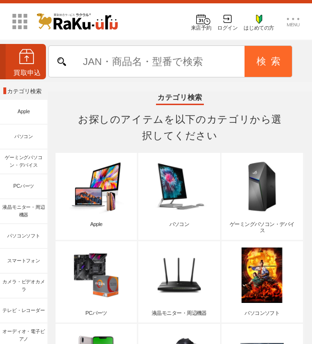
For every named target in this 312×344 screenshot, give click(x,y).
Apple (24, 111)
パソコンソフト (23, 235)
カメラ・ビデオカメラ (23, 285)
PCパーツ (23, 186)
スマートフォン (23, 260)
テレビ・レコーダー (23, 310)
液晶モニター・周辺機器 (23, 210)
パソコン (23, 136)
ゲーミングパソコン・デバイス (23, 161)
